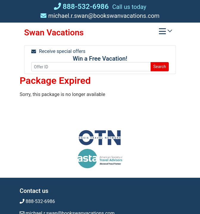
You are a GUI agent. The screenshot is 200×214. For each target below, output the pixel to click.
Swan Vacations (54, 32)
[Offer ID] (91, 66)
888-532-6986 (81, 6)
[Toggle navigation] (165, 33)
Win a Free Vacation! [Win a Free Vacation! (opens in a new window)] (100, 58)
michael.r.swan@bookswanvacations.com (100, 15)
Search (159, 66)
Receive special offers (58, 51)
